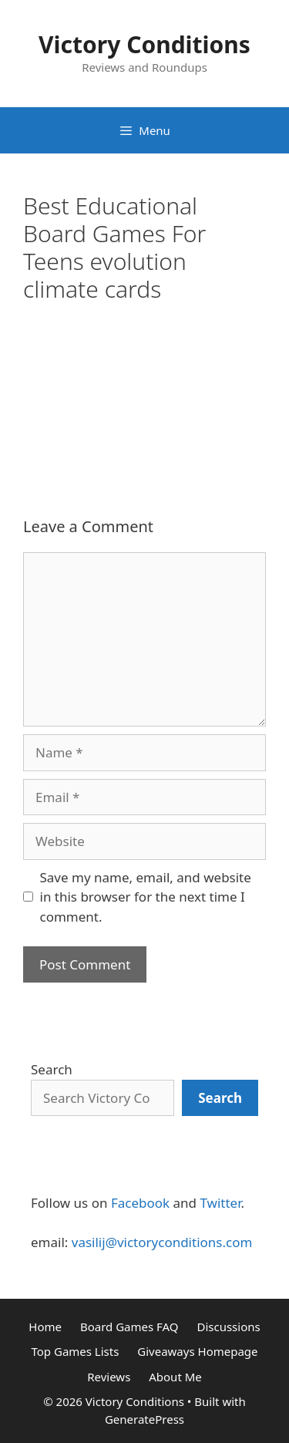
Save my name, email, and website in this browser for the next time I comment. (145, 896)
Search (51, 1069)
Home (45, 1326)
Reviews (108, 1376)
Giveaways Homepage (197, 1351)
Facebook (140, 1203)
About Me (175, 1376)
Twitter (220, 1203)
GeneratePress (144, 1419)
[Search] (220, 1098)
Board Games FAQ (129, 1326)
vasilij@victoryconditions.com (162, 1242)
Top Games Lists (75, 1351)
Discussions (228, 1326)
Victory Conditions (144, 44)
